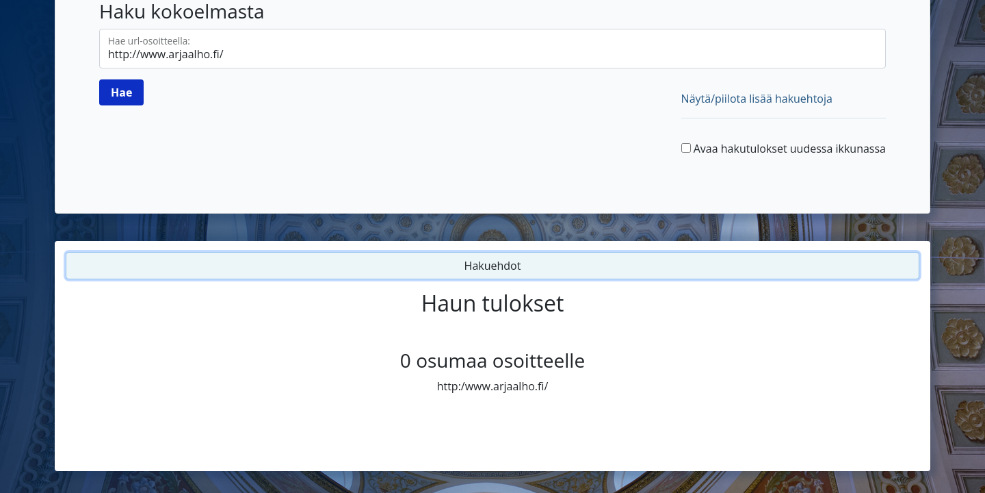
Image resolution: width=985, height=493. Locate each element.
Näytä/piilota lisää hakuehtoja (756, 98)
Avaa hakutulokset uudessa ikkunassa (790, 148)
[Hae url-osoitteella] (492, 48)
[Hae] (121, 92)
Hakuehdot (492, 265)
